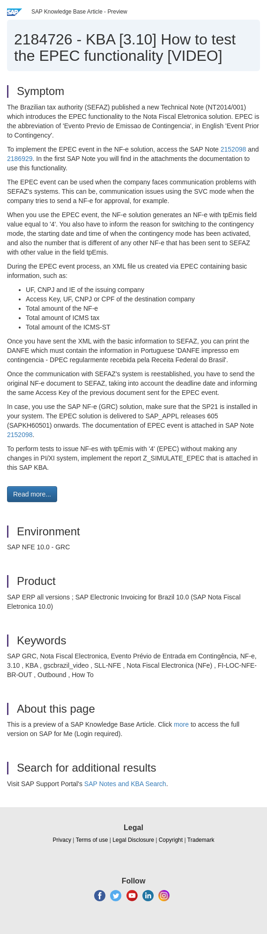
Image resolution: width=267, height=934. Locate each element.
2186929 (20, 158)
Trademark (201, 840)
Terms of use (92, 840)
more (181, 724)
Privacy (62, 840)
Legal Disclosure (133, 840)
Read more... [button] (32, 494)
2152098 (233, 149)
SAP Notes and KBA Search (125, 784)
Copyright (171, 840)
